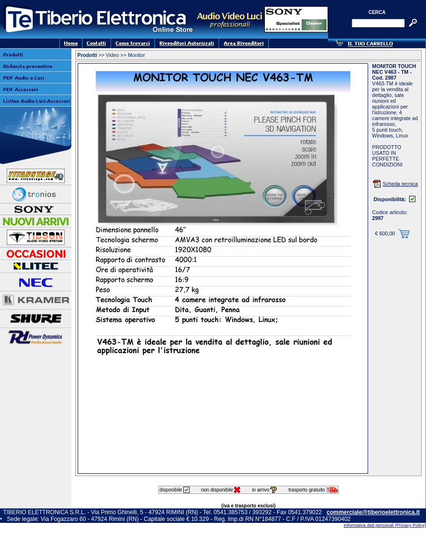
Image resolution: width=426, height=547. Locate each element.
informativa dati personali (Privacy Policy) (385, 525)
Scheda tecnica (400, 184)
